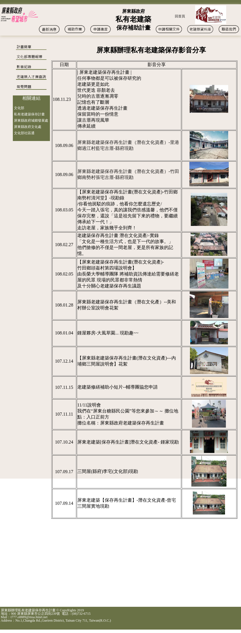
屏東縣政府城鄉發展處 (31, 120)
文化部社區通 (24, 133)
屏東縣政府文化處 (27, 127)
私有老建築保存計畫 (29, 114)
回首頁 (180, 16)
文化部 (19, 108)
